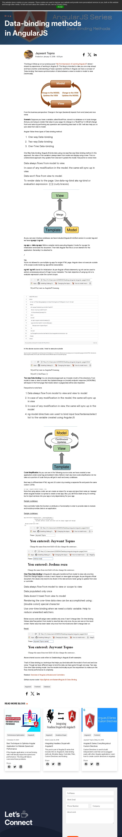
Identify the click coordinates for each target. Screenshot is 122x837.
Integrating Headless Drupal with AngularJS (57, 744)
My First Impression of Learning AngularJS (71, 64)
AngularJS (28, 687)
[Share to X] (89, 54)
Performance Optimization (15, 735)
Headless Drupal (61, 735)
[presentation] (83, 829)
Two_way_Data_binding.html (31, 342)
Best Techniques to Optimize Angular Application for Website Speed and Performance (21, 746)
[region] (61, 317)
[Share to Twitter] (15, 766)
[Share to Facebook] (83, 54)
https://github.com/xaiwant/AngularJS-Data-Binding (58, 680)
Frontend (37, 687)
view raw (95, 342)
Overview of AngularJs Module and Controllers (48, 675)
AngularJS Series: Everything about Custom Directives (97, 744)
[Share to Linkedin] (95, 54)
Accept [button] (60, 7)
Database (47, 687)
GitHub (47, 342)
